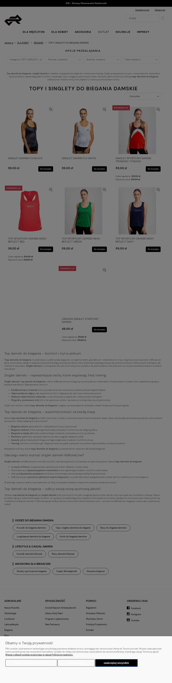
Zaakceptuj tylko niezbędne (31, 662)
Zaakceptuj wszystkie (116, 662)
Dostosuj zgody (76, 662)
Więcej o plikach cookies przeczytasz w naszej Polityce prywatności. (39, 654)
